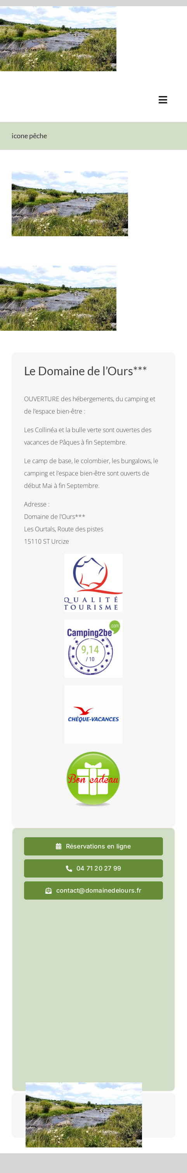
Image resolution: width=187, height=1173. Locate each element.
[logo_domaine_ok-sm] (33, 88)
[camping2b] (93, 622)
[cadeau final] (93, 754)
